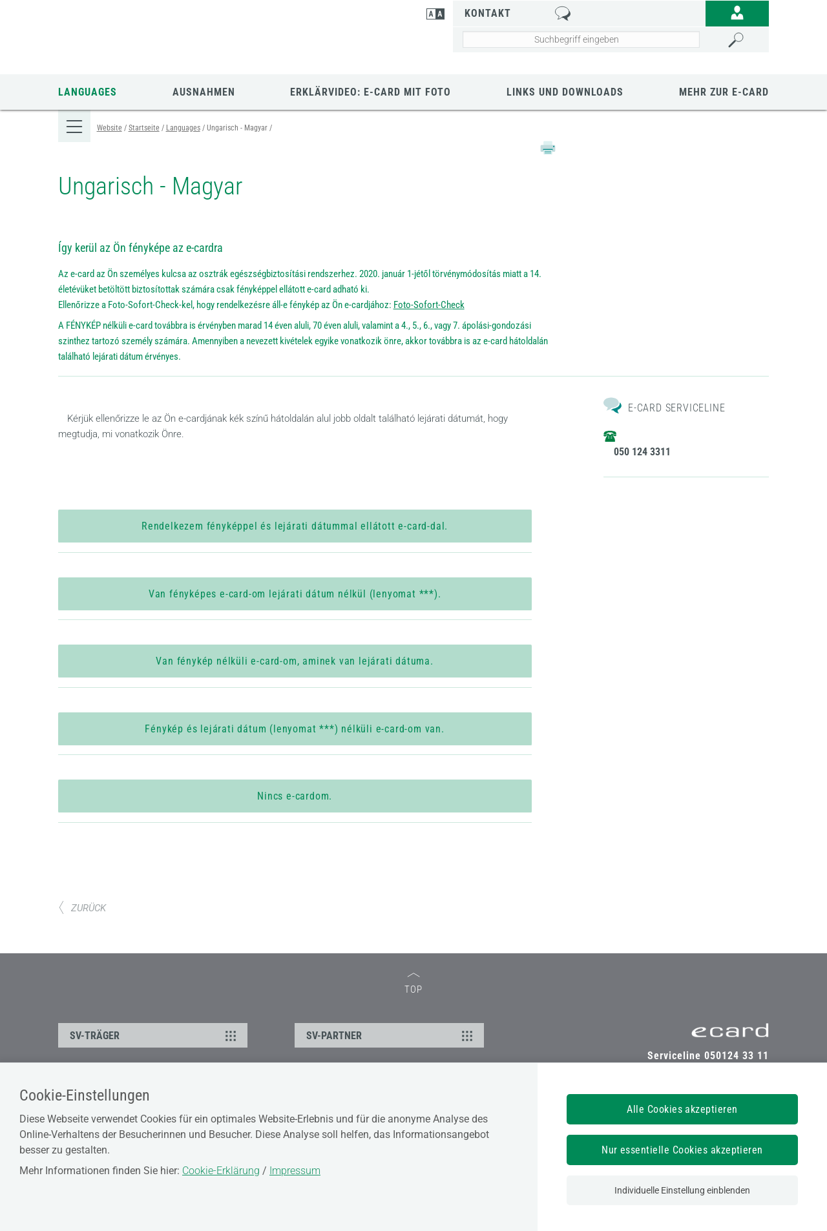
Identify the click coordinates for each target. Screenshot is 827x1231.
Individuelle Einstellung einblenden (682, 1190)
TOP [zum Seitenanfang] (413, 1005)
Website (109, 127)
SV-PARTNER (391, 1056)
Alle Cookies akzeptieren (682, 1109)
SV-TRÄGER (155, 1056)
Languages (87, 92)
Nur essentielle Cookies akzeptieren (682, 1150)
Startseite (144, 127)
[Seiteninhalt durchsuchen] (581, 39)
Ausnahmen (204, 92)
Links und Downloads (565, 92)
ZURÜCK (82, 929)
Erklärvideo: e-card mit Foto (370, 92)
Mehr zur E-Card (724, 92)
